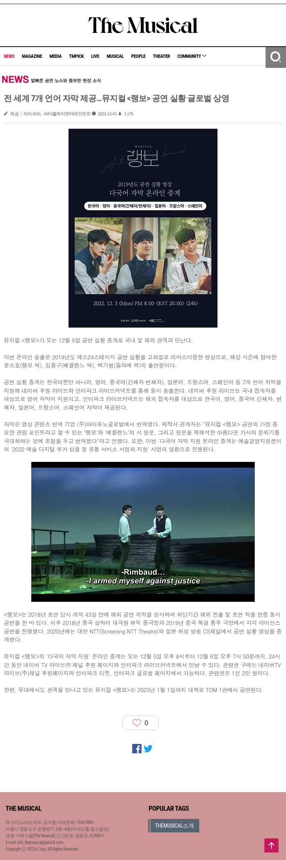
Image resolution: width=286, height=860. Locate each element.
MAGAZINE (32, 56)
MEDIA (55, 56)
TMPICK (76, 56)
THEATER (161, 56)
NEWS (9, 56)
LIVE (95, 56)
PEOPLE (138, 56)
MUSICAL (115, 56)
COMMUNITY (191, 56)
